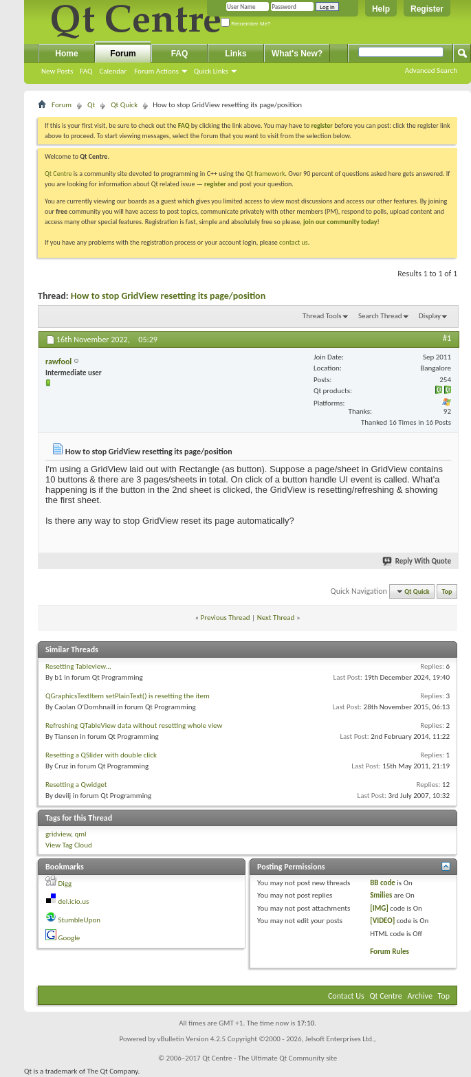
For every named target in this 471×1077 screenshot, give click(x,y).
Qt (91, 104)
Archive (420, 996)
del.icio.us (73, 901)
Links (235, 53)
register (215, 183)
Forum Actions (156, 71)
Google (69, 937)
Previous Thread (225, 617)
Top (447, 591)
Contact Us (346, 996)
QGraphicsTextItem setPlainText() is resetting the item (127, 695)
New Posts (57, 71)
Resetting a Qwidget (76, 784)
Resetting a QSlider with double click (101, 755)
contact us (293, 242)
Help (381, 9)
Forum (122, 53)
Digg (65, 883)
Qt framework (265, 173)
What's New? (297, 53)
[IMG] (379, 908)
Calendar (113, 71)
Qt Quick (124, 104)
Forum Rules (389, 951)
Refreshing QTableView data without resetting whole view (133, 725)
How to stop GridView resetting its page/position (168, 296)
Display (430, 315)
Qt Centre (58, 173)
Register (426, 9)
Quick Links (211, 71)
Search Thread (380, 315)
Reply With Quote (417, 561)
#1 (447, 338)
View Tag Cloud (68, 845)
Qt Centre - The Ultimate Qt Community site (269, 1058)
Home (66, 53)
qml (80, 834)
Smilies (381, 895)
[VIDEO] (382, 920)
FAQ (86, 71)
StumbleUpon (79, 919)
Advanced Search (431, 70)
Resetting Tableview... (78, 666)
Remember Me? (246, 24)
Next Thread (276, 617)
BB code (382, 882)
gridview (58, 834)
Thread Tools (322, 315)
